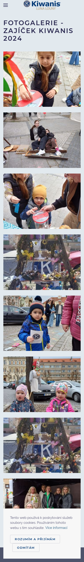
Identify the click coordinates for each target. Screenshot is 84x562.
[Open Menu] (5, 5)
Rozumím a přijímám (35, 539)
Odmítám (26, 547)
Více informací (56, 528)
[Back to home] (42, 5)
